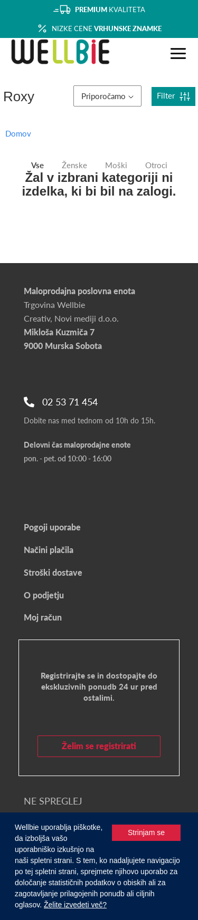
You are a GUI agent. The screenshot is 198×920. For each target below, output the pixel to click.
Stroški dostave (53, 572)
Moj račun (43, 617)
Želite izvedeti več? (75, 904)
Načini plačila (48, 550)
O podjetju (44, 595)
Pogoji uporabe (52, 527)
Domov (18, 133)
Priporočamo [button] (107, 96)
